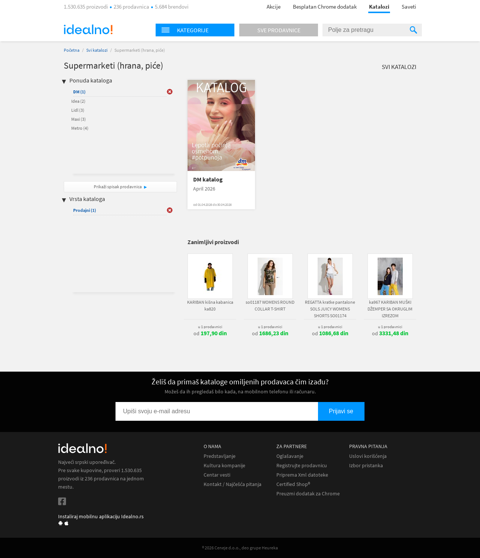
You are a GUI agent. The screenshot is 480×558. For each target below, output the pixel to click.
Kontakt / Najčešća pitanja (232, 484)
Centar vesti (217, 475)
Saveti (409, 6)
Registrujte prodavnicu (301, 465)
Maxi (78, 119)
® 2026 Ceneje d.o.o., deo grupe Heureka (240, 547)
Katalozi (379, 6)
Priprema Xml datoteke (302, 475)
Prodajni (84, 210)
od (210, 333)
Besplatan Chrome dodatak (325, 6)
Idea (78, 101)
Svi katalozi (97, 50)
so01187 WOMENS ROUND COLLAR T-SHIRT (270, 305)
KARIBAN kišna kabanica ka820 (210, 305)
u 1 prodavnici (210, 326)
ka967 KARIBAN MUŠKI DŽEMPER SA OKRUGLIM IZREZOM (390, 308)
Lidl (77, 110)
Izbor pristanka (366, 465)
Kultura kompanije (224, 465)
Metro (79, 128)
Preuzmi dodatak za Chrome (308, 493)
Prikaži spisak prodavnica (118, 186)
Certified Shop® (293, 484)
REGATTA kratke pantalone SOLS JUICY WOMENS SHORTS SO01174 (330, 308)
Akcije (273, 6)
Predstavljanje (220, 456)
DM (79, 91)
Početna (72, 50)
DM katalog (208, 179)
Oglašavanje (289, 456)
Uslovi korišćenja (368, 456)
